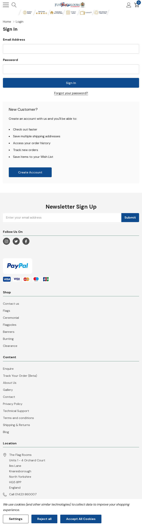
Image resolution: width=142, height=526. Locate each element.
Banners (8, 332)
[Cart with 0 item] (136, 5)
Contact (9, 397)
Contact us (11, 304)
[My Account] (128, 5)
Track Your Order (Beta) (20, 376)
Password (10, 60)
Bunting (8, 339)
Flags (6, 311)
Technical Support (16, 411)
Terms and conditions (18, 418)
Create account (30, 172)
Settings (15, 519)
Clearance (10, 346)
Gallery (8, 390)
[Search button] (14, 5)
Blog (6, 432)
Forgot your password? (71, 93)
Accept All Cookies (81, 519)
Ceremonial (11, 318)
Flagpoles (9, 325)
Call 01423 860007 (23, 494)
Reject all (44, 519)
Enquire (8, 369)
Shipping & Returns (16, 425)
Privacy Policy (12, 404)
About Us (9, 383)
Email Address (14, 40)
